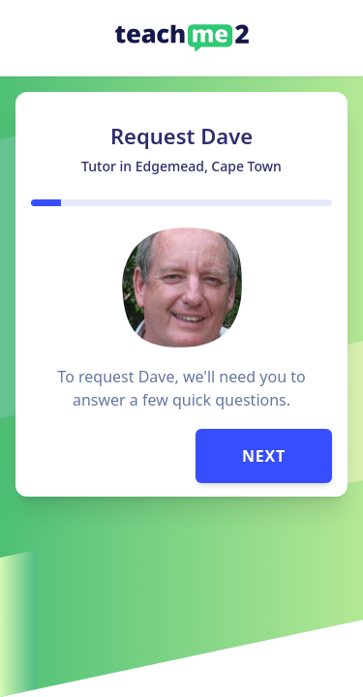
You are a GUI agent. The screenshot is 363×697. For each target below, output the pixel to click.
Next (264, 456)
